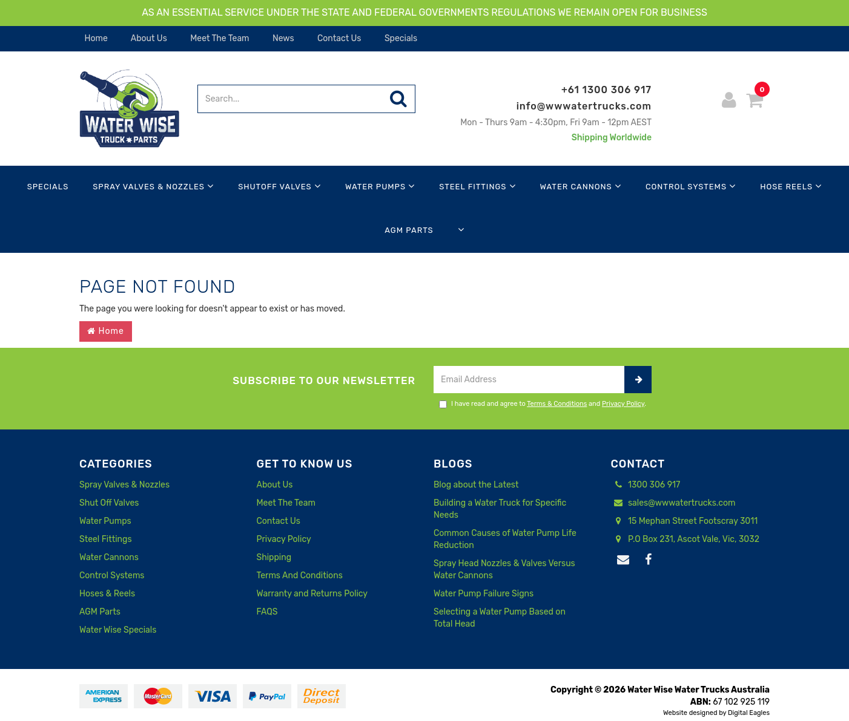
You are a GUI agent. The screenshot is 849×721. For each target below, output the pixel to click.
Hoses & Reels (107, 594)
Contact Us (338, 38)
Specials (399, 38)
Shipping (274, 557)
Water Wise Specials (117, 630)
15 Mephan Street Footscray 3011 (684, 521)
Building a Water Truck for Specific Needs (500, 509)
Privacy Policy (623, 404)
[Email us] (624, 560)
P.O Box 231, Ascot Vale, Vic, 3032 (685, 539)
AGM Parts (409, 230)
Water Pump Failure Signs (484, 594)
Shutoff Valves (279, 186)
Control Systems (691, 186)
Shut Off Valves (109, 503)
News (282, 38)
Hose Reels (791, 186)
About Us (148, 38)
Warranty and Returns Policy (312, 594)
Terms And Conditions (300, 575)
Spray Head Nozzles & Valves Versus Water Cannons (504, 569)
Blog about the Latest (476, 485)
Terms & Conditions (557, 404)
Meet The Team (218, 38)
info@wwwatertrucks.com (584, 106)
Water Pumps (380, 186)
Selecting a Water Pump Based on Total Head (500, 618)
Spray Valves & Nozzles (153, 186)
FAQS (267, 612)
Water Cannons (580, 186)
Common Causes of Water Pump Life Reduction (505, 539)
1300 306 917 (646, 485)
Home (95, 38)
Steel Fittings (477, 186)
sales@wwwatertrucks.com (673, 503)
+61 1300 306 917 (606, 90)
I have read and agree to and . (542, 404)
